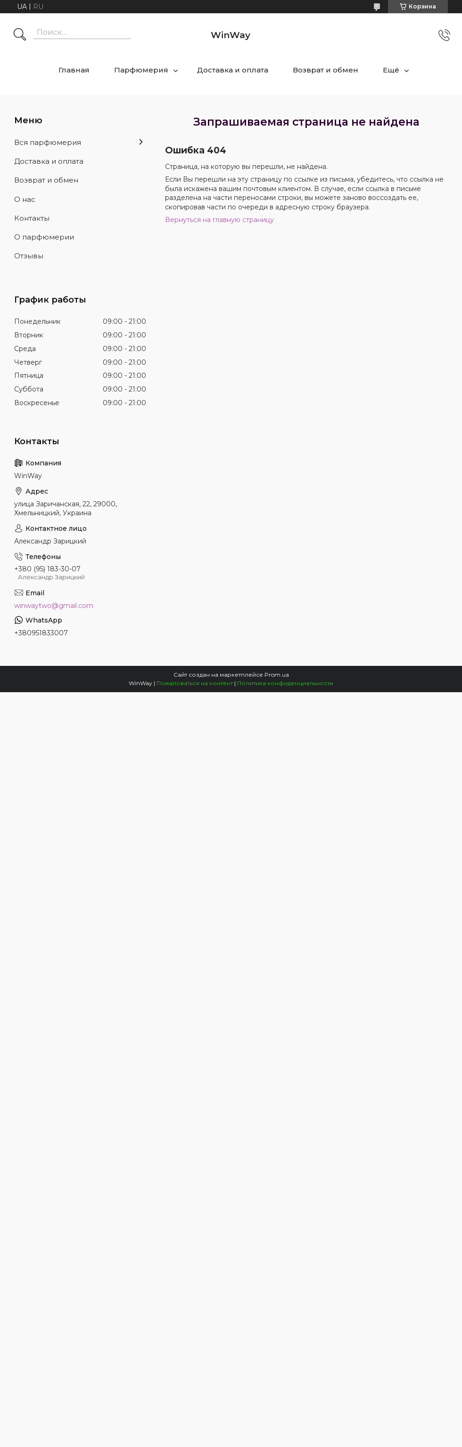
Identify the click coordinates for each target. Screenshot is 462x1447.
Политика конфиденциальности (285, 683)
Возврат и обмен (325, 69)
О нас (24, 199)
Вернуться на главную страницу (219, 220)
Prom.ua (276, 674)
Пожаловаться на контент (195, 683)
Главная (74, 69)
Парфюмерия (141, 69)
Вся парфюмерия (47, 142)
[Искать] (19, 35)
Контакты (32, 218)
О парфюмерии (44, 236)
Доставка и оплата (232, 69)
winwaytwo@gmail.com (53, 605)
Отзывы (28, 255)
